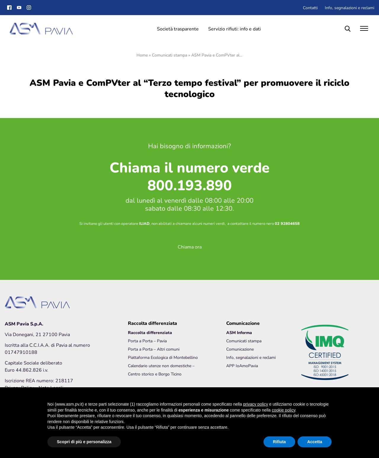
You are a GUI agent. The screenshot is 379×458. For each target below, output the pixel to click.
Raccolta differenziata (150, 332)
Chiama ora (190, 246)
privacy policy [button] (255, 404)
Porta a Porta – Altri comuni (153, 349)
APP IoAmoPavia (242, 365)
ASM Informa (239, 332)
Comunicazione (240, 349)
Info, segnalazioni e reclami (349, 7)
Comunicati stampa (169, 55)
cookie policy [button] (283, 410)
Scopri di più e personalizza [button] (84, 441)
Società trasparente (178, 28)
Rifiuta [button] (279, 441)
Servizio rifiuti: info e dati (234, 28)
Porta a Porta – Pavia (147, 341)
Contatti (310, 7)
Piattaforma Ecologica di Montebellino (163, 357)
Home (142, 55)
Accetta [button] (314, 441)
